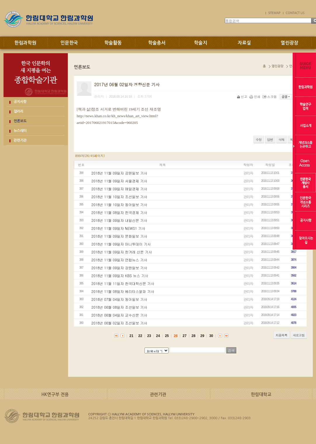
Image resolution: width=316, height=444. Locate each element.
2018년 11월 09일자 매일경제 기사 (119, 188)
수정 (259, 139)
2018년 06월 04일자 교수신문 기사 (119, 314)
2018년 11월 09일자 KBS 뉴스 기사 (119, 275)
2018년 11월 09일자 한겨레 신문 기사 (121, 251)
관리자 (248, 172)
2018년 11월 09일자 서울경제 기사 (119, 180)
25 (167, 336)
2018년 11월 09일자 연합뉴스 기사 (119, 259)
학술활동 (113, 43)
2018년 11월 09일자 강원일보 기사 (119, 172)
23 (149, 336)
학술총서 (157, 43)
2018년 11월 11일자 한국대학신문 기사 (122, 283)
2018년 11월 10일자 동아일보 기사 (119, 204)
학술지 (200, 43)
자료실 (244, 43)
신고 (242, 96)
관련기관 (20, 140)
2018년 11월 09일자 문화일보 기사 (119, 236)
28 (193, 336)
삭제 (281, 139)
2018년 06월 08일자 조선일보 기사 (119, 307)
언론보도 (20, 121)
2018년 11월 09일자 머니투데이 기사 (121, 243)
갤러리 (18, 111)
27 (184, 336)
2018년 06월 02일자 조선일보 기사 (119, 322)
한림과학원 (25, 43)
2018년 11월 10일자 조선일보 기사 (119, 196)
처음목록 (281, 335)
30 (211, 336)
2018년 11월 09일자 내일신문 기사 (119, 220)
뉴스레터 (20, 130)
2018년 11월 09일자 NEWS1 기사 (118, 228)
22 (140, 336)
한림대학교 (261, 394)
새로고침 (299, 335)
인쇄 (255, 96)
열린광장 (289, 43)
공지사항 (20, 101)
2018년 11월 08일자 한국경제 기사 (119, 212)
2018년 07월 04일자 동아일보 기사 (119, 299)
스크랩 (270, 96)
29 (202, 336)
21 (131, 336)
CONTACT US (295, 12)
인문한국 (69, 43)
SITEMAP (274, 12)
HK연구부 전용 (55, 394)
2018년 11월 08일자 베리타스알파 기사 (122, 291)
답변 (270, 139)
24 (158, 336)
